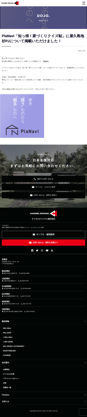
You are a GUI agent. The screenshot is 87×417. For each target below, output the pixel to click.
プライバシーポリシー (11, 378)
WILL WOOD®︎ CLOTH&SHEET (13, 346)
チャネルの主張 (8, 374)
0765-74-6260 (29, 311)
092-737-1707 (26, 304)
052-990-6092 (26, 288)
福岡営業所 (6, 301)
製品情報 (5, 321)
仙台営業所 (6, 294)
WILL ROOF (7, 333)
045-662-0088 (24, 273)
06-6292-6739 (23, 281)
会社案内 (5, 362)
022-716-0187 (25, 296)
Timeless (5, 395)
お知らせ (5, 401)
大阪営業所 (6, 278)
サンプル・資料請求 (43, 234)
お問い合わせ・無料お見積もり (43, 242)
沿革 (4, 383)
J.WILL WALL (8, 337)
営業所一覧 (7, 387)
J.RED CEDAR (8, 342)
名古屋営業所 (6, 286)
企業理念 (6, 369)
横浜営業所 (6, 271)
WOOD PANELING (9, 351)
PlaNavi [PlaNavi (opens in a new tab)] (45, 61)
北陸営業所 (6, 309)
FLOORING (7, 355)
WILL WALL (7, 328)
